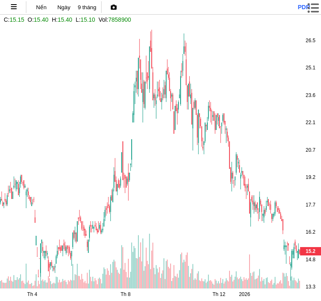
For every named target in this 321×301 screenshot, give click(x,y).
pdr (304, 7)
